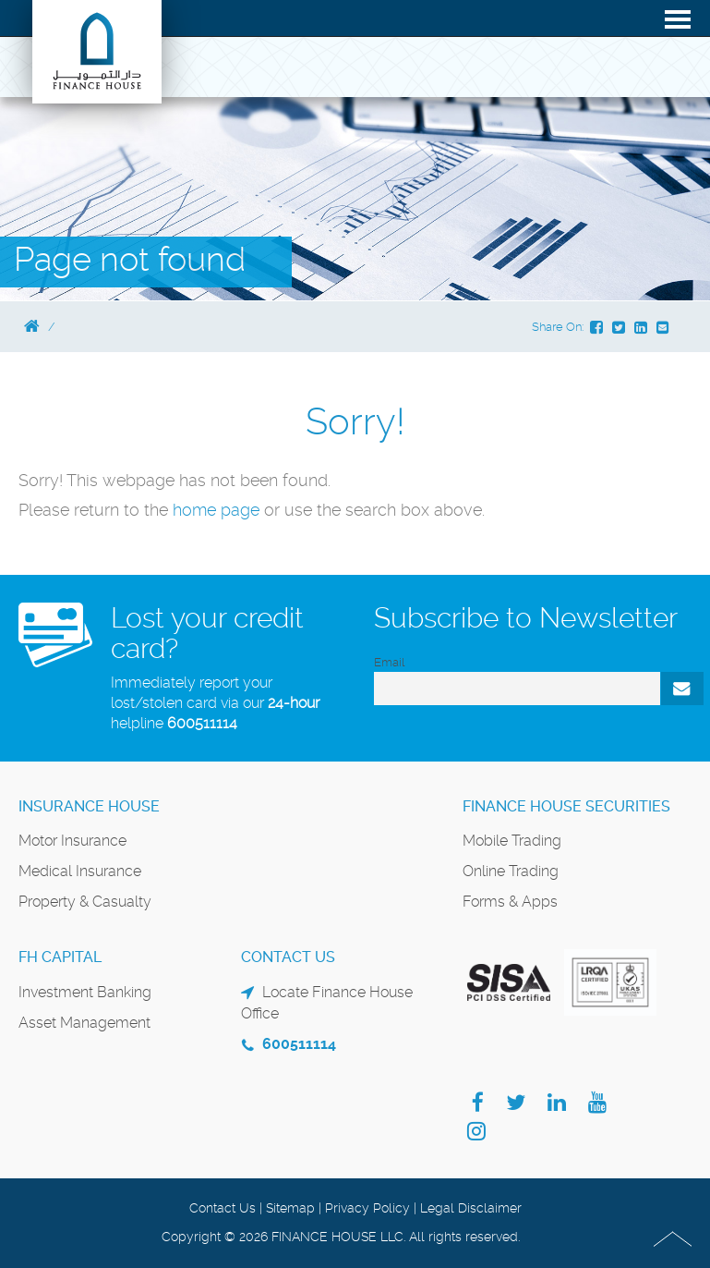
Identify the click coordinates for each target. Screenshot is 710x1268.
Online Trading (511, 871)
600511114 (202, 723)
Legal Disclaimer (471, 1208)
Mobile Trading (512, 840)
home (197, 509)
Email (389, 662)
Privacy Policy (367, 1208)
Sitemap (290, 1208)
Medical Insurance (79, 871)
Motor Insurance (72, 840)
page (240, 509)
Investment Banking (84, 992)
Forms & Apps (510, 901)
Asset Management (84, 1022)
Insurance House (89, 806)
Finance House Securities (566, 806)
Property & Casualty (84, 901)
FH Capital (60, 957)
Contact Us (222, 1208)
